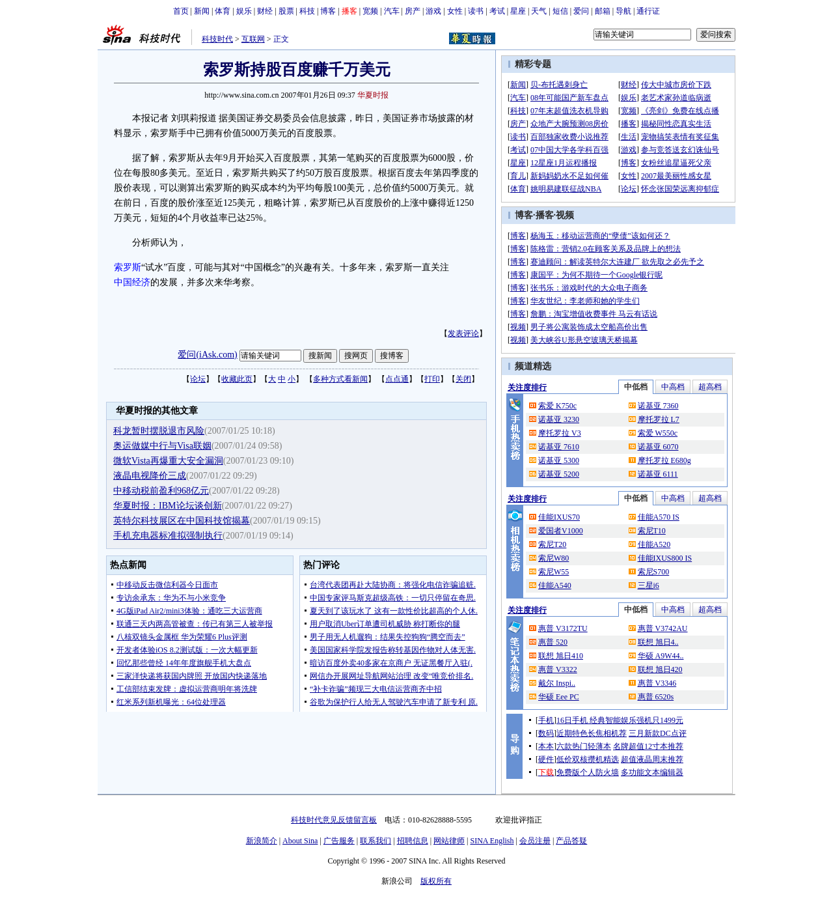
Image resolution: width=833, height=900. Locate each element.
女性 (455, 11)
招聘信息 (412, 840)
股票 (286, 11)
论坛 (198, 379)
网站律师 (449, 840)
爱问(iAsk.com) (207, 354)
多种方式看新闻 (340, 379)
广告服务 (339, 840)
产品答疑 (571, 840)
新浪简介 (261, 840)
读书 (476, 11)
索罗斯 (127, 267)
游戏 (433, 11)
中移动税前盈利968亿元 (161, 491)
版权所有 (436, 881)
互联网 (253, 39)
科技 (307, 11)
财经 (265, 11)
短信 (560, 11)
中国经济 (132, 282)
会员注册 (535, 840)
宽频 (370, 11)
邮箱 (602, 11)
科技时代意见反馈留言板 (334, 819)
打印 (432, 379)
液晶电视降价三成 (149, 476)
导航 (623, 11)
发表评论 (463, 333)
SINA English (491, 840)
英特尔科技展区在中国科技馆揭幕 (181, 521)
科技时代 (217, 39)
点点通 (397, 379)
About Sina (300, 840)
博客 (328, 11)
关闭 (463, 379)
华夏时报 (373, 95)
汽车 (392, 11)
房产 (412, 11)
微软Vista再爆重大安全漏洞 (168, 461)
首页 (181, 11)
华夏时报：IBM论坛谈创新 (167, 506)
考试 (497, 11)
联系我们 (375, 840)
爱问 (581, 11)
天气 (539, 11)
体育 (222, 11)
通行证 (648, 11)
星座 (518, 11)
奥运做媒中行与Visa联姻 (162, 446)
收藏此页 (237, 379)
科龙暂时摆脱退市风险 (158, 431)
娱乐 (244, 11)
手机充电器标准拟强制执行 (168, 536)
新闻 (202, 11)
